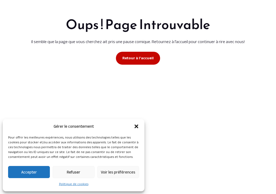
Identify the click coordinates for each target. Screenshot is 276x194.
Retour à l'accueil (138, 58)
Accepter (29, 172)
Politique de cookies (73, 184)
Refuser (73, 172)
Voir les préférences (118, 172)
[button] (136, 126)
